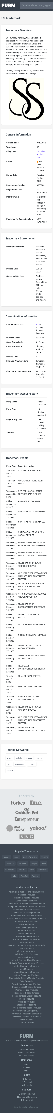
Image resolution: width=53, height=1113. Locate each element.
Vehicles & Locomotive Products (26, 1017)
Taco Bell (24, 876)
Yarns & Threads (26, 1023)
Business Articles (26, 1055)
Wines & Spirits (26, 1020)
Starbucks (42, 870)
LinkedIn (26, 1085)
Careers (26, 1067)
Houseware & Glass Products (26, 936)
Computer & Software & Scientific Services (26, 907)
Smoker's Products (26, 1002)
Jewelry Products (26, 942)
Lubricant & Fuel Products (26, 954)
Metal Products (26, 969)
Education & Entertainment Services (26, 915)
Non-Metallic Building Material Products (26, 978)
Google (34, 863)
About (26, 1064)
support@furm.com (26, 1097)
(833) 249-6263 (26, 1094)
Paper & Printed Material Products (26, 984)
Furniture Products (26, 930)
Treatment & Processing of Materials (26, 1014)
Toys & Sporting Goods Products (26, 1008)
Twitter (26, 1079)
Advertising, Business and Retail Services (26, 892)
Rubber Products (26, 999)
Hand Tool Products (26, 933)
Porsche (22, 870)
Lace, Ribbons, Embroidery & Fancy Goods (26, 945)
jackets (19, 758)
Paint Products (26, 981)
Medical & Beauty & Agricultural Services (26, 963)
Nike (14, 876)
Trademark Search (26, 1049)
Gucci (43, 863)
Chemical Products (26, 895)
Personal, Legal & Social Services (26, 987)
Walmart (35, 876)
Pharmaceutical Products (26, 990)
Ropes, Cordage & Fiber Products (26, 996)
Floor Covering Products (26, 927)
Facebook (23, 863)
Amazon (7, 857)
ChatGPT (44, 857)
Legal (26, 1070)
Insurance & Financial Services (26, 939)
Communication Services (26, 901)
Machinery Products (26, 957)
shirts (9, 758)
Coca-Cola (10, 863)
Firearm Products (26, 924)
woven (39, 758)
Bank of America (30, 857)
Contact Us (26, 1100)
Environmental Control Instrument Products (26, 918)
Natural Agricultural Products (26, 975)
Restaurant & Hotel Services (26, 993)
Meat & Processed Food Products (26, 960)
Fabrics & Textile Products (26, 921)
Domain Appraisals (26, 1052)
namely (10, 770)
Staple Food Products (26, 1005)
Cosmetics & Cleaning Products (26, 912)
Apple (16, 857)
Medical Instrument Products (26, 966)
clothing (32, 764)
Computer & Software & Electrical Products (26, 904)
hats (8, 764)
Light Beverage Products (26, 951)
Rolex (32, 870)
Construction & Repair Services (26, 910)
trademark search (21, 1041)
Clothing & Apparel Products (26, 898)
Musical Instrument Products (26, 972)
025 (38, 324)
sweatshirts (19, 764)
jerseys (29, 758)
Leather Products (26, 948)
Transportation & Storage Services (26, 1011)
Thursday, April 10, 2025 (41, 154)
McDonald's (9, 870)
